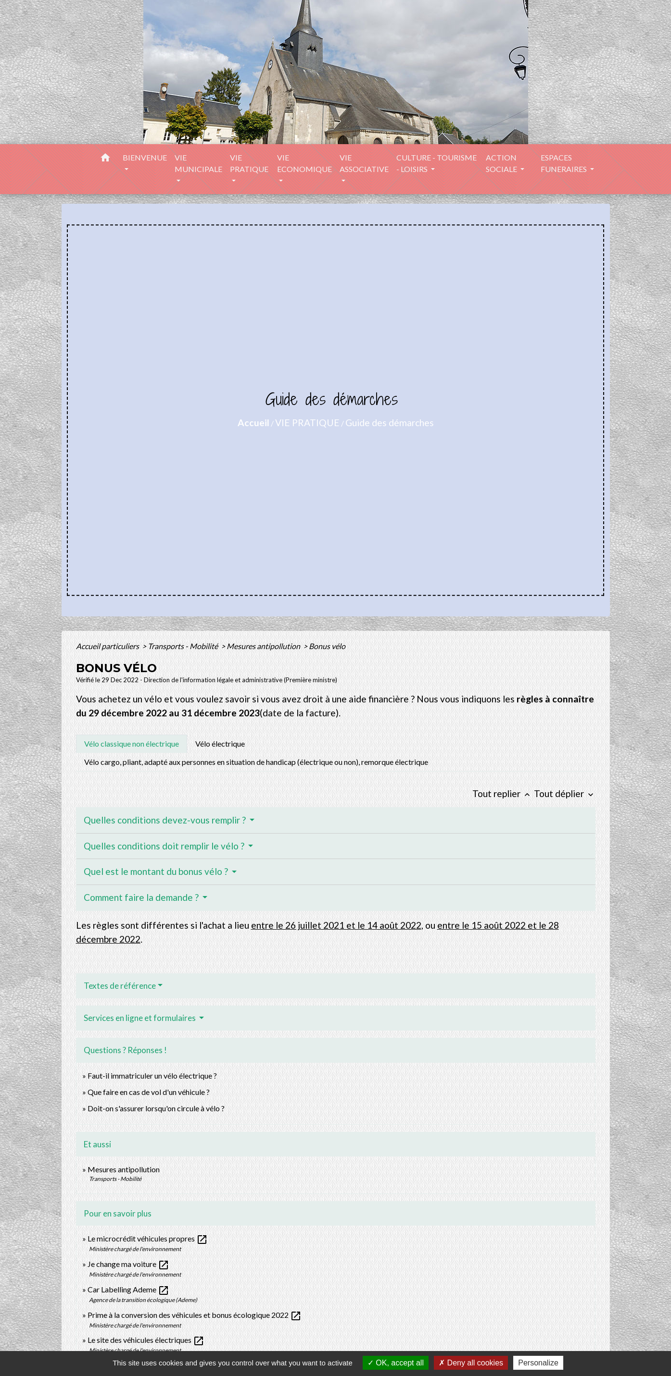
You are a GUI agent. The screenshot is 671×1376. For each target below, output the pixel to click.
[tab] (131, 744)
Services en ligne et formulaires (140, 1018)
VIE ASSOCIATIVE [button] (364, 163)
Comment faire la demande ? (142, 897)
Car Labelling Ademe (128, 1289)
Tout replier (503, 793)
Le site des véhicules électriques (146, 1339)
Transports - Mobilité (183, 646)
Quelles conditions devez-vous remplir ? (166, 819)
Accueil (253, 422)
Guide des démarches (389, 422)
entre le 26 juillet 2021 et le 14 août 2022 (336, 925)
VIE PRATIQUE (307, 422)
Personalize (538, 1363)
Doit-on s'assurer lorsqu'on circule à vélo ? (156, 1108)
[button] (105, 159)
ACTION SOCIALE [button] (502, 163)
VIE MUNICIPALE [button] (198, 163)
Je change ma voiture (128, 1263)
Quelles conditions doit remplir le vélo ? (165, 845)
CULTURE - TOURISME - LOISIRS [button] (436, 163)
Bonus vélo (328, 646)
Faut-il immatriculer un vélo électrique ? (152, 1075)
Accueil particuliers (108, 646)
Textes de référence (120, 986)
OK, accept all (395, 1363)
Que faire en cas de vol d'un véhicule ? (149, 1091)
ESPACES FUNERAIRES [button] (564, 163)
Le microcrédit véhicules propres (148, 1238)
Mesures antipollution (264, 646)
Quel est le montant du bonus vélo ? (157, 871)
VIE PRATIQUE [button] (249, 163)
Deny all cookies (471, 1363)
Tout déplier (564, 793)
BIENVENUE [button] (145, 157)
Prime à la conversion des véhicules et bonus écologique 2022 (195, 1314)
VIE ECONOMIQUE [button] (304, 163)
